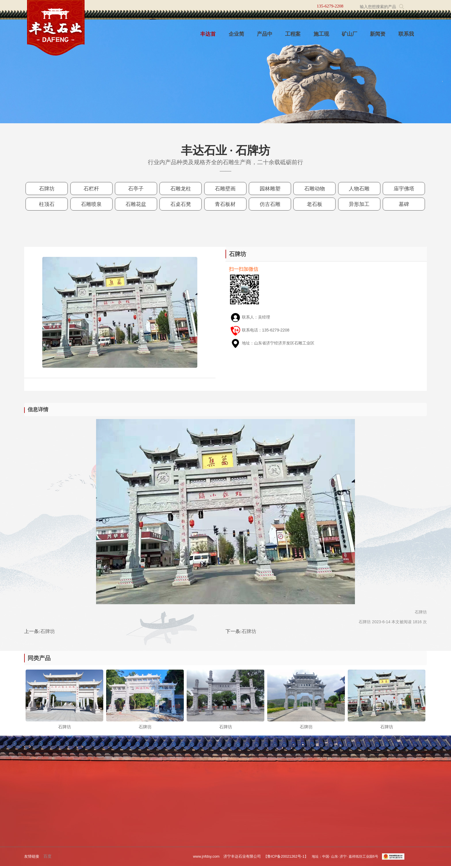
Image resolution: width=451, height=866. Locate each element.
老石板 (311, 203)
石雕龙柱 (182, 189)
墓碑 (398, 203)
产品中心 (264, 37)
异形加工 (355, 203)
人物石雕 (355, 189)
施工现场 (321, 37)
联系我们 (406, 37)
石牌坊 (52, 189)
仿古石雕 (269, 203)
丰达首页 (208, 37)
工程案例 (293, 37)
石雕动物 (312, 189)
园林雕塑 (269, 189)
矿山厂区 (349, 37)
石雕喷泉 (95, 203)
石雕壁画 (225, 189)
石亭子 (138, 189)
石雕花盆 (139, 203)
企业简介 (236, 37)
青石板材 (225, 203)
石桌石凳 (182, 203)
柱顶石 (52, 203)
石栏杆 (95, 189)
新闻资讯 (377, 37)
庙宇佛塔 (398, 189)
